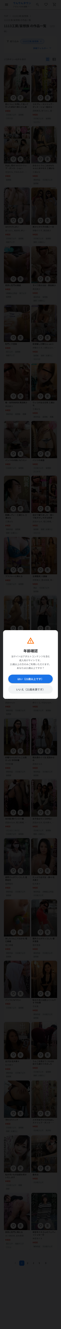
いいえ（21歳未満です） (30, 689)
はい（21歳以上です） (30, 679)
